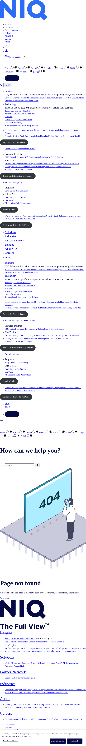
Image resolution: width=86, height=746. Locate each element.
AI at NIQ (9, 36)
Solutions (8, 24)
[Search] (19, 465)
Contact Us (12, 78)
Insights (8, 33)
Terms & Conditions (10, 724)
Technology (10, 104)
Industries (9, 27)
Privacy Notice (8, 727)
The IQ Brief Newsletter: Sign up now (18, 176)
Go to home (4, 598)
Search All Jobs (9, 210)
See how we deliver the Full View (16, 225)
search (2, 466)
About (7, 42)
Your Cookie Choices (10, 741)
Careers (8, 39)
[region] (43, 738)
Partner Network (11, 30)
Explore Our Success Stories (14, 142)
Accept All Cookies (57, 741)
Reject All (75, 741)
